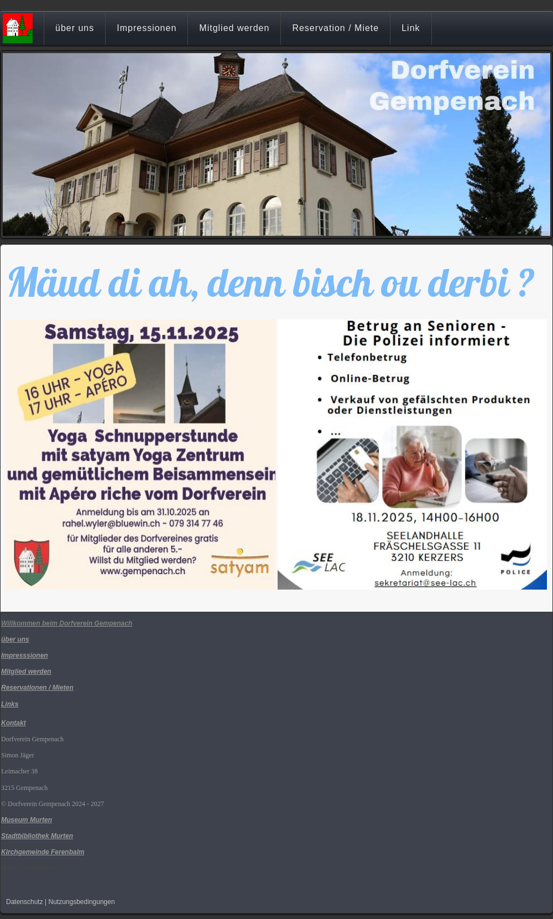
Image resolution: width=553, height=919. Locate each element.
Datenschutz (24, 902)
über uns (74, 28)
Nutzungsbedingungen (82, 902)
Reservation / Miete (335, 28)
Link (410, 28)
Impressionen (146, 28)
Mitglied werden (234, 28)
